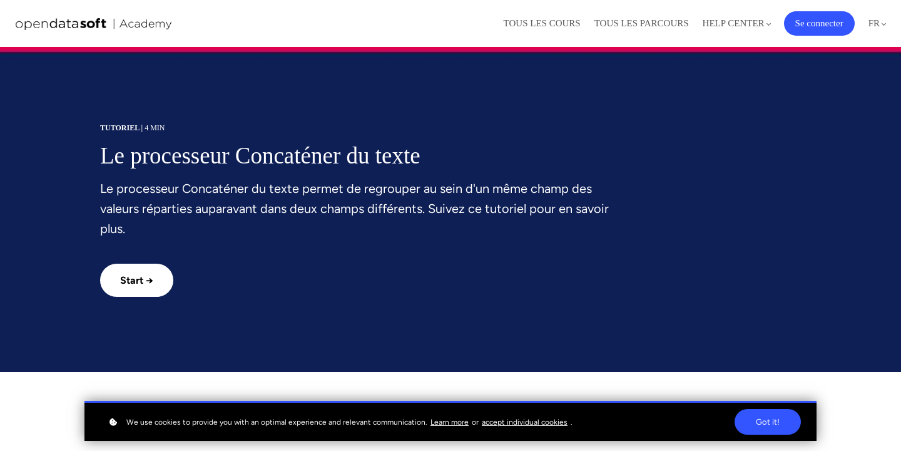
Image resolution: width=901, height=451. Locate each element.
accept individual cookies (525, 422)
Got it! (768, 422)
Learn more (449, 422)
